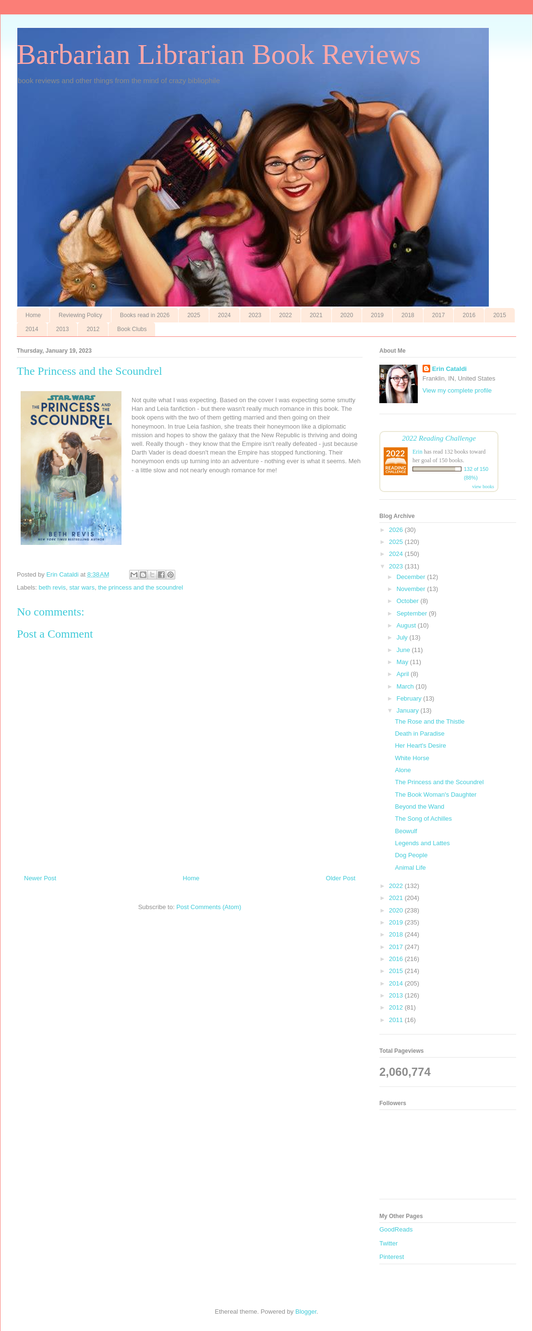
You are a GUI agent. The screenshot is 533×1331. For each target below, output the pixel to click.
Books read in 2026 (145, 315)
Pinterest (391, 1256)
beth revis (52, 587)
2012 (92, 329)
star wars (82, 587)
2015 (499, 315)
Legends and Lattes (422, 843)
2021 (316, 315)
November (412, 588)
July (403, 637)
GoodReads (395, 1229)
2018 (407, 315)
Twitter (388, 1243)
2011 (397, 1019)
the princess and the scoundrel (140, 587)
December (412, 576)
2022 (285, 315)
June (404, 649)
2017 (438, 315)
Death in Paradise (419, 733)
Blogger (305, 1311)
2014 (31, 329)
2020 (346, 315)
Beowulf (406, 831)
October (409, 600)
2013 (62, 329)
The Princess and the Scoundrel (439, 782)
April (404, 674)
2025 (193, 315)
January (409, 710)
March (406, 686)
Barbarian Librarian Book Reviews (219, 54)
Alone (403, 770)
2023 (255, 315)
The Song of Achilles (423, 818)
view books (483, 486)
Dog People (411, 855)
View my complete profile (457, 390)
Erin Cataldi (449, 368)
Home (33, 315)
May (403, 662)
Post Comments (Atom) (208, 907)
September (413, 613)
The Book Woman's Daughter (435, 794)
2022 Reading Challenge (439, 438)
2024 (224, 315)
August (407, 625)
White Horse (412, 758)
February (410, 698)
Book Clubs (131, 329)
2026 (397, 529)
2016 (468, 315)
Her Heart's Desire (420, 745)
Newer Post (40, 878)
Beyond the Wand (419, 806)
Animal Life (410, 867)
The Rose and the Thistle (429, 721)
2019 (377, 315)
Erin (417, 451)
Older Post (340, 878)
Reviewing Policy (80, 315)
